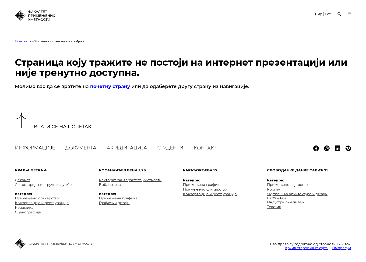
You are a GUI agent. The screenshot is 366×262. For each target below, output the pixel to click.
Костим (274, 189)
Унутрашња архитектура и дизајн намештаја (297, 195)
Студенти (170, 148)
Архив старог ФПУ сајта (306, 248)
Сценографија (28, 212)
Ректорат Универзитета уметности (130, 180)
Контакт (205, 148)
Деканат (22, 180)
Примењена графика (118, 198)
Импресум (341, 248)
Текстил (274, 207)
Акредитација (127, 148)
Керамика (24, 207)
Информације (35, 148)
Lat (328, 16)
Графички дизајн (114, 203)
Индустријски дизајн (286, 202)
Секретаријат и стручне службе (43, 184)
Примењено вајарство (287, 184)
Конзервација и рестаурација (42, 203)
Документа (80, 148)
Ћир (318, 16)
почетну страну (110, 86)
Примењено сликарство (37, 198)
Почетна (21, 41)
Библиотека (110, 184)
